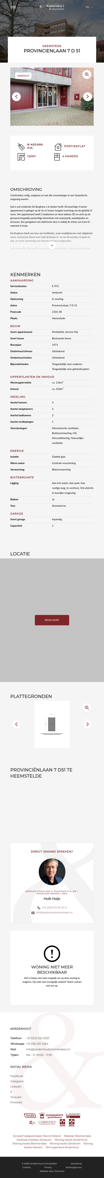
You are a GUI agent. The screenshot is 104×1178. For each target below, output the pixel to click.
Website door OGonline (52, 1171)
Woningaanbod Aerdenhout (62, 1147)
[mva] (71, 1122)
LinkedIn (16, 1086)
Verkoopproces (74, 1167)
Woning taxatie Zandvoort (65, 1143)
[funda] (30, 1115)
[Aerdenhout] (52, 7)
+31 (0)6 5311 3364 (37, 1043)
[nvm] (62, 1122)
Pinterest (16, 1102)
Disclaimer (76, 1163)
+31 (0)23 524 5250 (37, 1038)
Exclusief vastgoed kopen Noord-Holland (37, 1135)
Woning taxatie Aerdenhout (71, 1139)
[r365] (43, 1122)
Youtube (15, 1097)
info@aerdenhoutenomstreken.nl (54, 912)
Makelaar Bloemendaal (77, 1135)
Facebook (16, 1076)
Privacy (48, 1167)
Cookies (26, 1167)
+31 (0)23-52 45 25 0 (54, 907)
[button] (16, 96)
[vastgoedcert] (51, 1115)
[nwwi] (73, 1115)
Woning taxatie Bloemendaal (29, 1143)
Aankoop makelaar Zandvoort (34, 1139)
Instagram (17, 1081)
